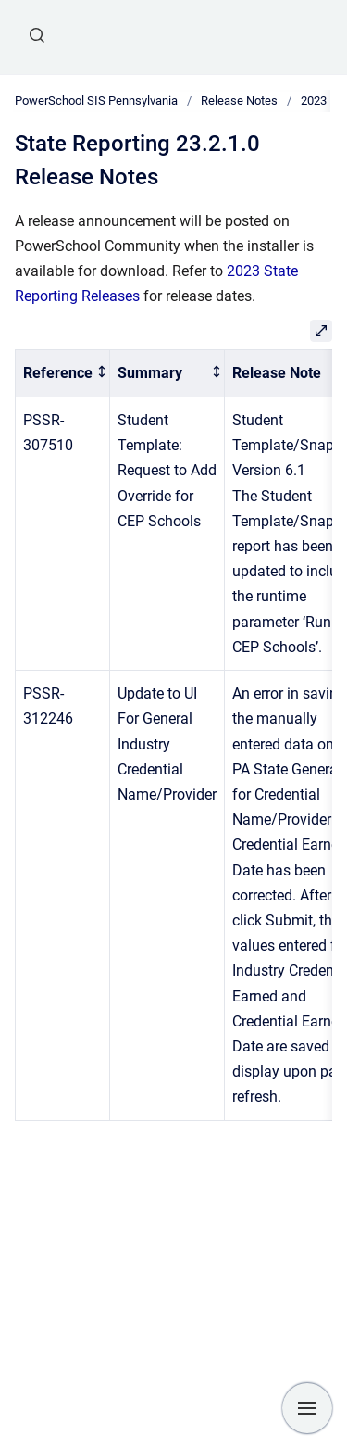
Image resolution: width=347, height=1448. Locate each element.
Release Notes (239, 100)
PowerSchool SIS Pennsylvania (96, 100)
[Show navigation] (307, 1408)
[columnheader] (63, 373)
